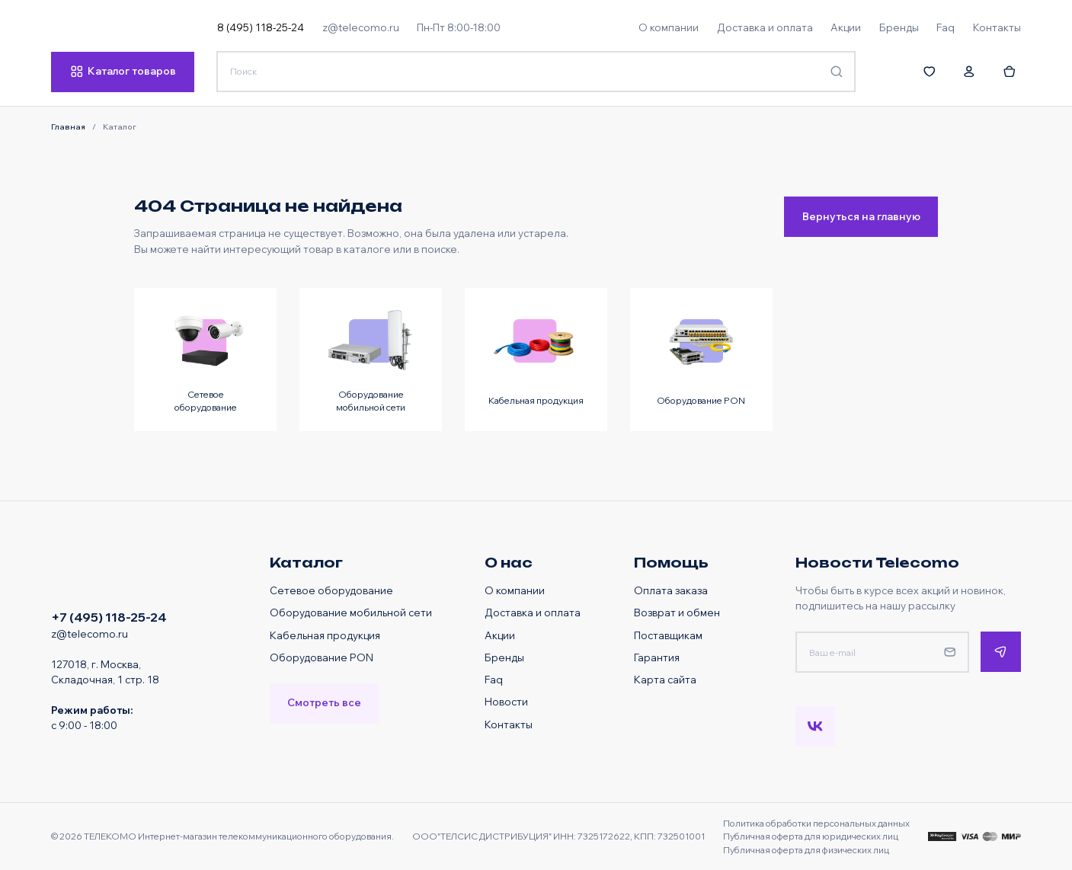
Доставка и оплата (533, 612)
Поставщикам (668, 635)
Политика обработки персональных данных (816, 823)
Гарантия (657, 657)
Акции (500, 635)
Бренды (504, 657)
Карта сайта (665, 679)
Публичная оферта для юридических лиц (810, 836)
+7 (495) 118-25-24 (109, 617)
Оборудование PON (321, 657)
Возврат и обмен (677, 612)
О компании (515, 590)
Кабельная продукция (325, 635)
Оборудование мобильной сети (351, 612)
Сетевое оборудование (331, 590)
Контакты (509, 724)
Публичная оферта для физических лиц (806, 850)
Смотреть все (324, 702)
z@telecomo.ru (360, 27)
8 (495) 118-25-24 (260, 27)
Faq (494, 679)
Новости (506, 702)
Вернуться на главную (861, 216)
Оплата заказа (671, 590)
